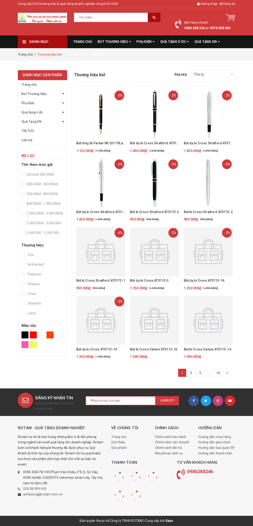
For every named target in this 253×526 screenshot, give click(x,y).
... (209, 373)
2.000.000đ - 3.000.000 (43, 223)
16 (218, 373)
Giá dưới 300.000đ (40, 174)
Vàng (33, 344)
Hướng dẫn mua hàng (214, 437)
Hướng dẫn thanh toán (215, 453)
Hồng (25, 344)
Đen (25, 334)
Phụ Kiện (28, 103)
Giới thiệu (118, 442)
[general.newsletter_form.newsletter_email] (121, 400)
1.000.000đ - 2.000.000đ (44, 213)
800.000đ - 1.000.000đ (43, 203)
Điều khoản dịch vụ (169, 453)
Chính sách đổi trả (168, 448)
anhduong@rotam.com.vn (42, 494)
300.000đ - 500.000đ (42, 184)
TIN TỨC (28, 131)
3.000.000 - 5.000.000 (42, 233)
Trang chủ (29, 84)
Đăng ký (227, 4)
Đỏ (33, 334)
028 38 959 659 (34, 489)
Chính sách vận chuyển (172, 442)
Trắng (41, 334)
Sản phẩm (119, 448)
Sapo (169, 521)
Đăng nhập (207, 4)
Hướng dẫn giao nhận (214, 442)
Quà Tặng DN (31, 121)
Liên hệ (27, 140)
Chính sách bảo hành (170, 437)
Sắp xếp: (181, 74)
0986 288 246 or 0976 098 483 (207, 28)
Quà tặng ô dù (32, 112)
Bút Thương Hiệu (34, 94)
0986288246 (200, 471)
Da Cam (49, 334)
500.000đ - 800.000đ (42, 194)
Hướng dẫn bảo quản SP (216, 448)
